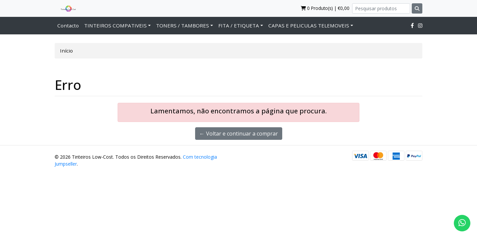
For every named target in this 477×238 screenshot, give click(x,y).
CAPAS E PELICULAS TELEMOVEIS (308, 25)
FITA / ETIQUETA (238, 25)
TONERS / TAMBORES (182, 25)
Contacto (68, 25)
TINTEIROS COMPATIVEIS (115, 25)
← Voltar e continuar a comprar (238, 133)
